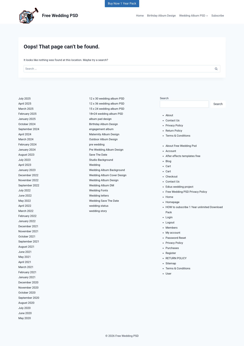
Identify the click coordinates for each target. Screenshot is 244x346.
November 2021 (28, 231)
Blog (168, 161)
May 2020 (24, 318)
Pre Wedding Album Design (106, 149)
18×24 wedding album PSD (106, 113)
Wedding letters (99, 195)
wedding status (98, 205)
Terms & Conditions (178, 135)
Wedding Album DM (101, 185)
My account (173, 232)
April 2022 (24, 205)
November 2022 (28, 180)
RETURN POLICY (176, 258)
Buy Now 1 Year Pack (122, 3)
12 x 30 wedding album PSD (106, 98)
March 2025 (25, 108)
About (169, 115)
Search (164, 98)
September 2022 (28, 185)
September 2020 (28, 297)
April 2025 (24, 103)
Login (169, 217)
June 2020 (25, 313)
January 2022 (27, 221)
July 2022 (24, 190)
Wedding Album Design (103, 180)
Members (172, 227)
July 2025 (24, 98)
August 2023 (26, 154)
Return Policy (174, 130)
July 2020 (24, 308)
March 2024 (25, 139)
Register (171, 253)
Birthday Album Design (161, 15)
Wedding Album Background (107, 170)
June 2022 (25, 195)
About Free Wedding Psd (181, 145)
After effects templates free (183, 156)
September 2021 (28, 241)
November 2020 (28, 287)
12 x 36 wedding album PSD (106, 103)
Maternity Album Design (104, 134)
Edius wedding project (179, 186)
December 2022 (28, 175)
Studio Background (101, 159)
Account (171, 151)
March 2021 (25, 267)
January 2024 (27, 149)
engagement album (101, 129)
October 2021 (26, 236)
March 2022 (25, 211)
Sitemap (171, 263)
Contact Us (172, 120)
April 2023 (24, 164)
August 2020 (26, 302)
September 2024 (28, 129)
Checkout (172, 176)
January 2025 (27, 119)
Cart (168, 166)
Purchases (172, 248)
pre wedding (96, 144)
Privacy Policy (174, 125)
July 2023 (24, 159)
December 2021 (28, 226)
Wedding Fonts (98, 190)
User (168, 273)
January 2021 (27, 277)
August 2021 (26, 246)
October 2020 (26, 292)
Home (140, 15)
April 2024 (24, 134)
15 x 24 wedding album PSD (106, 108)
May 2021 (24, 256)
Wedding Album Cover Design (107, 175)
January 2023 (27, 170)
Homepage (172, 202)
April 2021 (24, 262)
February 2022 (27, 216)
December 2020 (28, 282)
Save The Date (98, 154)
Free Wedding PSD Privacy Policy (186, 191)
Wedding (94, 164)
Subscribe (217, 15)
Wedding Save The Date (104, 200)
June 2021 (25, 251)
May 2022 (24, 200)
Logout (170, 222)
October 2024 (26, 124)
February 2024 (27, 144)
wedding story (98, 211)
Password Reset (176, 237)
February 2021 (27, 272)
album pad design (100, 119)
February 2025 (27, 113)
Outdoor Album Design (103, 139)
